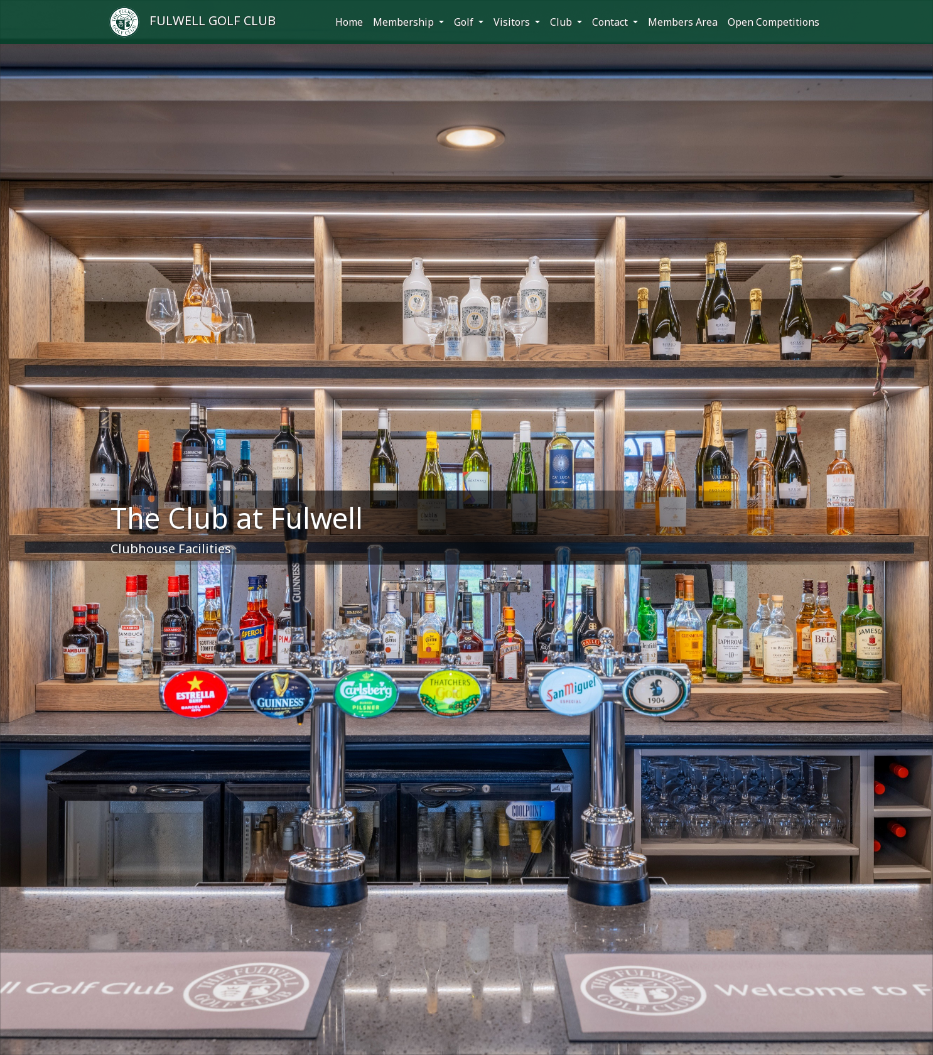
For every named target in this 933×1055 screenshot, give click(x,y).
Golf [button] (465, 22)
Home (349, 22)
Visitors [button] (512, 22)
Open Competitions (773, 22)
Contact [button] (611, 22)
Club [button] (562, 22)
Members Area (683, 22)
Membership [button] (404, 22)
